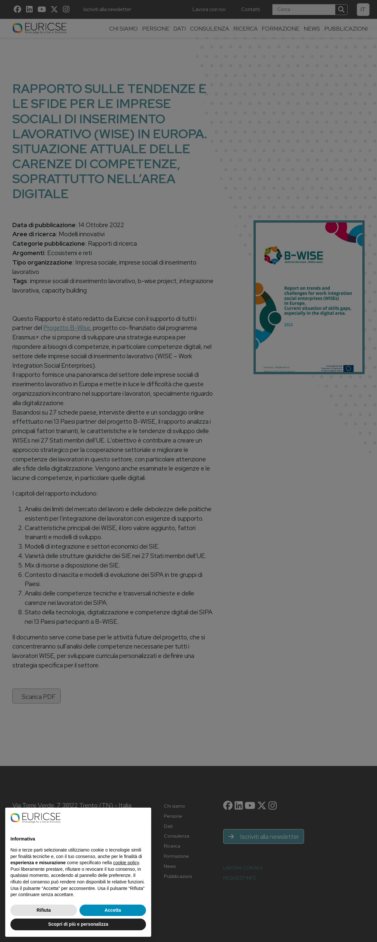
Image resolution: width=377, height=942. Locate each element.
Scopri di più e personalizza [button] (78, 924)
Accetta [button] (113, 910)
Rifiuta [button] (43, 910)
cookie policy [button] (126, 862)
